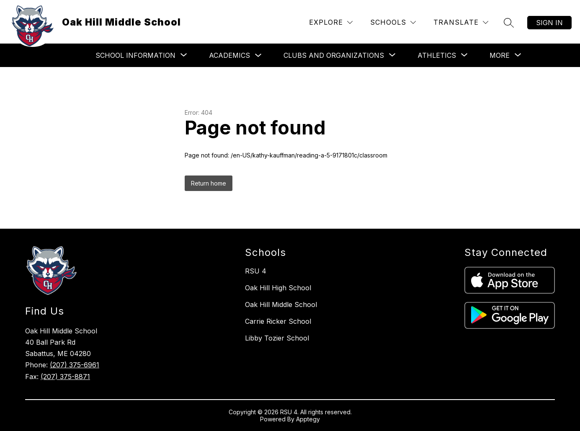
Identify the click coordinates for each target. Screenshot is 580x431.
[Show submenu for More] (500, 55)
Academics (229, 55)
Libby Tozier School (277, 338)
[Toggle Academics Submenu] (258, 55)
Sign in (549, 22)
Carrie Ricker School (278, 321)
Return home (208, 183)
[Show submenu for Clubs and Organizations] (334, 55)
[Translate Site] (460, 22)
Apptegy (308, 419)
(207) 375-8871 (65, 376)
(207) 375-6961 (74, 365)
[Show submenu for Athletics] (437, 55)
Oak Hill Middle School (281, 304)
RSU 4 (255, 271)
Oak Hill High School (278, 288)
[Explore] (331, 22)
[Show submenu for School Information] (135, 55)
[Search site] (509, 23)
